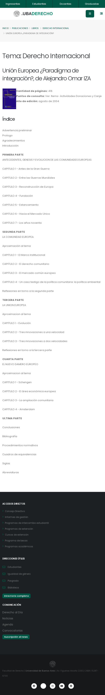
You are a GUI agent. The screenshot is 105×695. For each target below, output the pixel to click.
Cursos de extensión (17, 534)
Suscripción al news (16, 636)
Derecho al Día (12, 612)
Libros (35, 28)
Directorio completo (16, 595)
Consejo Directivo (15, 511)
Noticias (7, 618)
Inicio (5, 28)
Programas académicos (19, 546)
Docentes (65, 4)
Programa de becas (16, 540)
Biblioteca (13, 587)
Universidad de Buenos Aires (40, 670)
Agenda (7, 624)
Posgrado (13, 580)
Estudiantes (39, 4)
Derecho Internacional (56, 28)
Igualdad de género (19, 574)
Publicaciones (20, 28)
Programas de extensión (19, 528)
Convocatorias (12, 631)
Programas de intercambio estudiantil (27, 523)
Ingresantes (13, 4)
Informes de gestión (16, 517)
